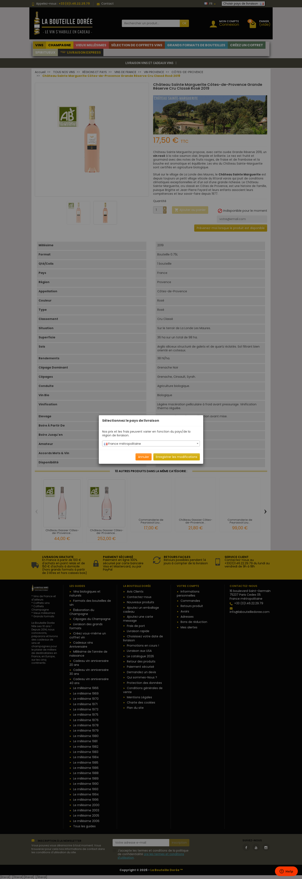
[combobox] (151, 443)
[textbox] (151, 444)
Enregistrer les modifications (176, 457)
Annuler (143, 457)
